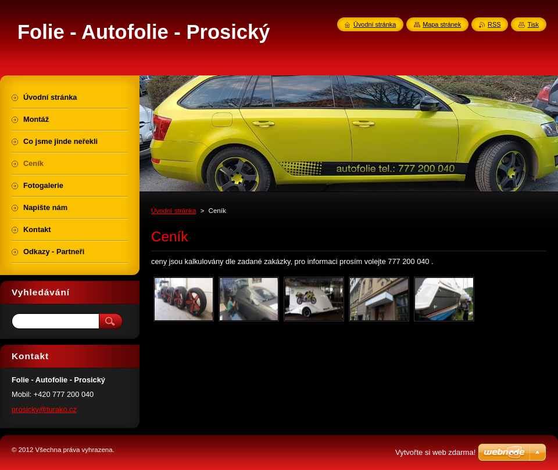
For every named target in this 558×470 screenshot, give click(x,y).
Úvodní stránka (173, 210)
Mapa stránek (442, 24)
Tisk (533, 24)
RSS (494, 24)
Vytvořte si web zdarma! (435, 452)
